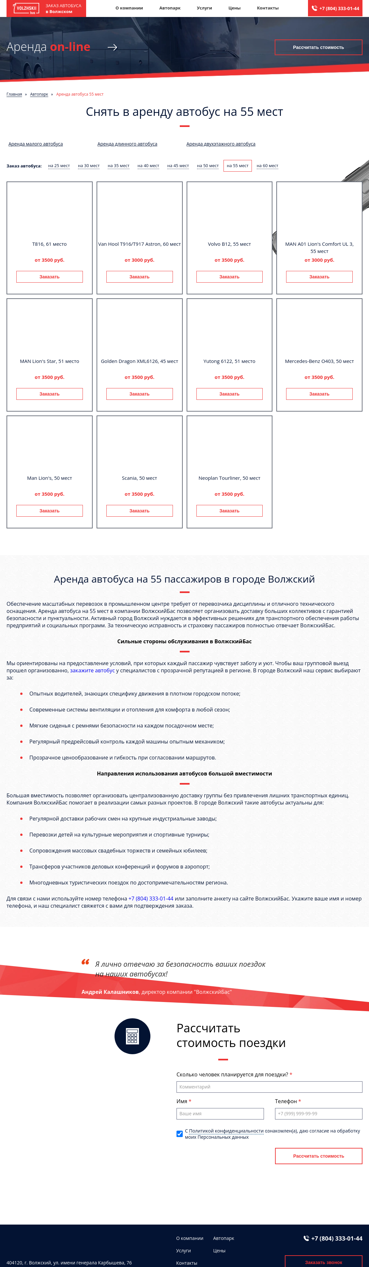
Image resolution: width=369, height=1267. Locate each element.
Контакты (268, 8)
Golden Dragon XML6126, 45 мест (139, 361)
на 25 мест (59, 165)
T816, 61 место (49, 244)
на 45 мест (178, 165)
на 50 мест (208, 165)
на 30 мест (89, 165)
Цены (234, 8)
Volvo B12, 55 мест (229, 244)
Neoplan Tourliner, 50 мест (230, 478)
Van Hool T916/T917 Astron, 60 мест (139, 244)
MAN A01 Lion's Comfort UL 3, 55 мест (319, 247)
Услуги (204, 8)
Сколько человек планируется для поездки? (233, 1074)
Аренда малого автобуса (35, 144)
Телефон (286, 1101)
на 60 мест (267, 165)
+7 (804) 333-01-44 (339, 8)
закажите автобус (92, 670)
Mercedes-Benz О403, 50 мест (319, 361)
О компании (129, 8)
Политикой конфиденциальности (226, 1131)
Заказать (49, 276)
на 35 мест (118, 165)
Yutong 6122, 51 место (229, 361)
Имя (183, 1101)
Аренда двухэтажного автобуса (221, 144)
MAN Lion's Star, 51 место (49, 361)
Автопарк (169, 8)
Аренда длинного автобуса (127, 144)
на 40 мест (148, 165)
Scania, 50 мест (139, 478)
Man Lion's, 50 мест (49, 478)
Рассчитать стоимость (318, 47)
